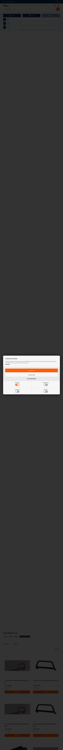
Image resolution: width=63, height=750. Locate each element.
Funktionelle (17, 391)
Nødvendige (17, 384)
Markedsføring (45, 384)
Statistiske (45, 391)
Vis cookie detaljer (31, 378)
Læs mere (7, 364)
